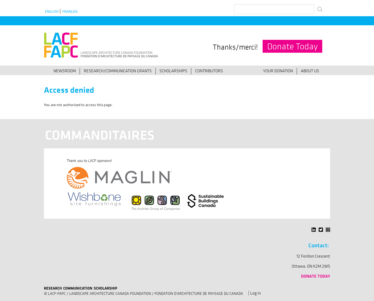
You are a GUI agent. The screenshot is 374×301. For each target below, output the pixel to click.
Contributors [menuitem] (209, 70)
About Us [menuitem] (310, 70)
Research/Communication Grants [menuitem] (118, 70)
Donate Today (292, 46)
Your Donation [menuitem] (278, 70)
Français (70, 11)
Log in (255, 293)
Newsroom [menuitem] (64, 70)
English (52, 11)
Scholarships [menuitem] (173, 70)
